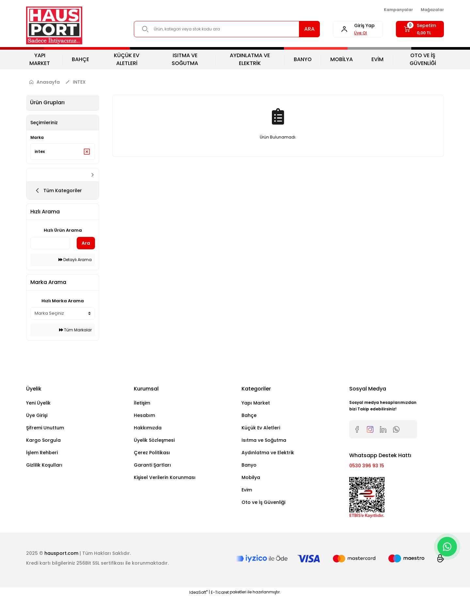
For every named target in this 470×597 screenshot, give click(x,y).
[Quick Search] (50, 243)
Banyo (249, 465)
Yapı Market (256, 403)
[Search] (227, 29)
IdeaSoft (198, 592)
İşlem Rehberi (42, 452)
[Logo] (54, 25)
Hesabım (144, 415)
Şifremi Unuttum (45, 427)
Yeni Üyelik (38, 403)
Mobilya (251, 477)
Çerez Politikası (152, 452)
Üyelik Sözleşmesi (154, 440)
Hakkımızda (148, 427)
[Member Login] (358, 29)
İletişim (142, 403)
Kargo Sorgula (43, 440)
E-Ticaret (220, 592)
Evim (247, 490)
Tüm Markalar (75, 330)
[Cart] (420, 29)
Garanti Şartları (152, 465)
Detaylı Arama (75, 259)
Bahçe (249, 415)
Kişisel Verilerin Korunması (165, 477)
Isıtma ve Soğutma (264, 440)
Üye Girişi (36, 415)
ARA (309, 29)
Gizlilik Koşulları (44, 465)
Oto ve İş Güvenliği (263, 502)
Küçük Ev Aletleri (261, 427)
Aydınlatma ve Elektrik (268, 452)
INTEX (79, 82)
